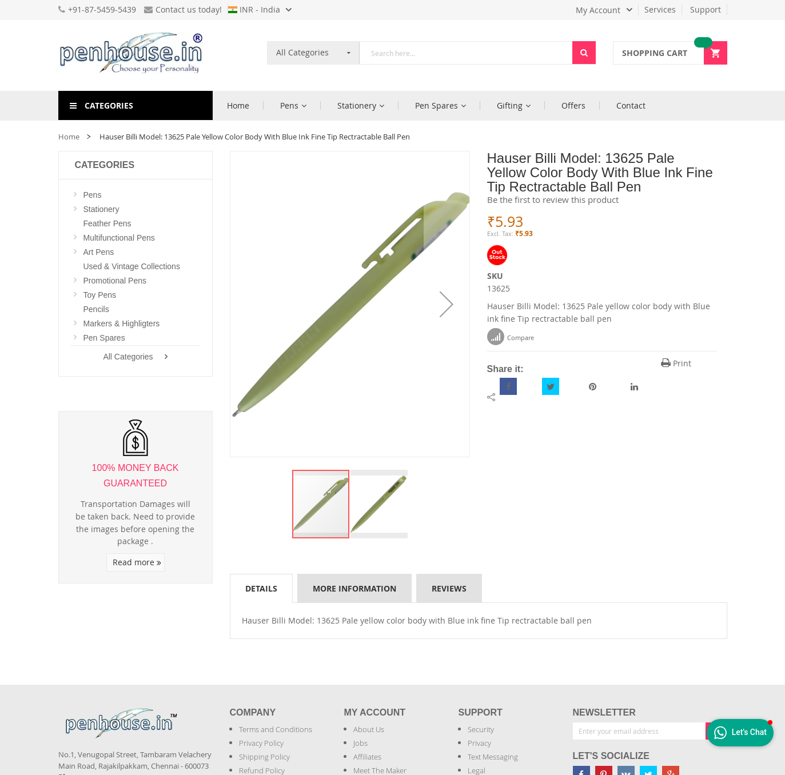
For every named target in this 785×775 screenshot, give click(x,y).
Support (705, 9)
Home (68, 136)
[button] (446, 304)
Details (261, 588)
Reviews (449, 588)
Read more (137, 562)
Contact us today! (183, 9)
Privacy (479, 743)
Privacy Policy (261, 743)
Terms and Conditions (275, 729)
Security (481, 729)
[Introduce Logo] (183, 713)
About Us (368, 729)
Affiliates (367, 757)
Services (660, 9)
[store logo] (135, 55)
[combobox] (466, 53)
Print (676, 363)
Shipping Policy (264, 757)
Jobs (360, 743)
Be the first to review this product (553, 199)
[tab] (261, 588)
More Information (354, 588)
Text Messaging (493, 757)
